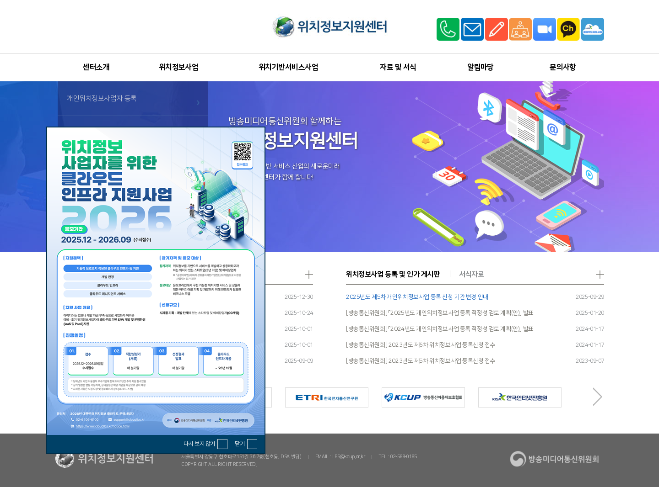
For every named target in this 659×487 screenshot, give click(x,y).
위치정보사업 (179, 67)
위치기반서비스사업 (288, 67)
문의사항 (563, 67)
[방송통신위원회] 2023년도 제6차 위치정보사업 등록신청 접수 (420, 345)
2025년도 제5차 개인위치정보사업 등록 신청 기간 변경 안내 (417, 297)
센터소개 (96, 67)
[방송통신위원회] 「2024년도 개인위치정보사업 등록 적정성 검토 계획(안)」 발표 (440, 329)
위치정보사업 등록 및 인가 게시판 (392, 274)
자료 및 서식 (398, 67)
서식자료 (471, 274)
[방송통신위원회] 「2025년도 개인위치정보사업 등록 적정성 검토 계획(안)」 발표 (440, 313)
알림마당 (480, 67)
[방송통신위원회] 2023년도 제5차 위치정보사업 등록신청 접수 (420, 361)
